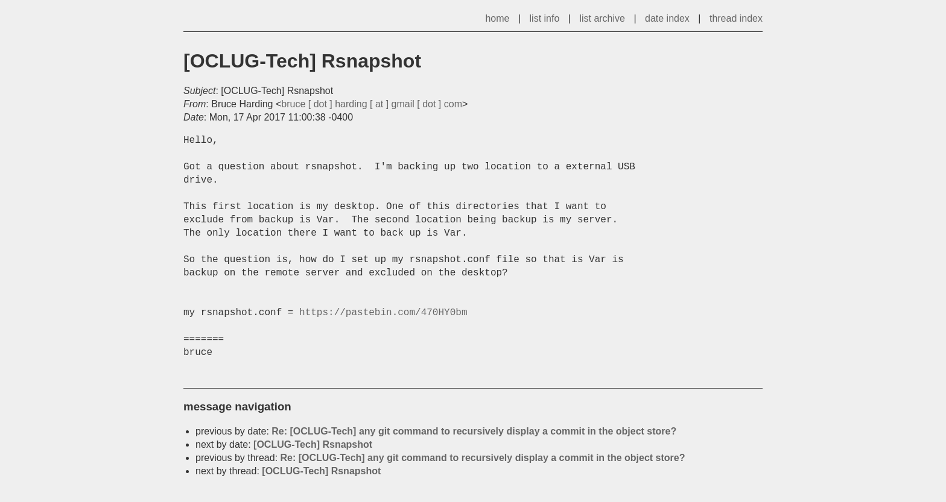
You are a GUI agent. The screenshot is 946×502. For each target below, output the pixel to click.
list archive (602, 18)
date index (667, 18)
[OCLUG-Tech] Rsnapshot (312, 444)
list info (545, 18)
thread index (736, 18)
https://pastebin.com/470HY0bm (383, 312)
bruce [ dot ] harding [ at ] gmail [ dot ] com (371, 104)
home (497, 18)
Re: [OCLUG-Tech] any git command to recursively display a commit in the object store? (473, 431)
